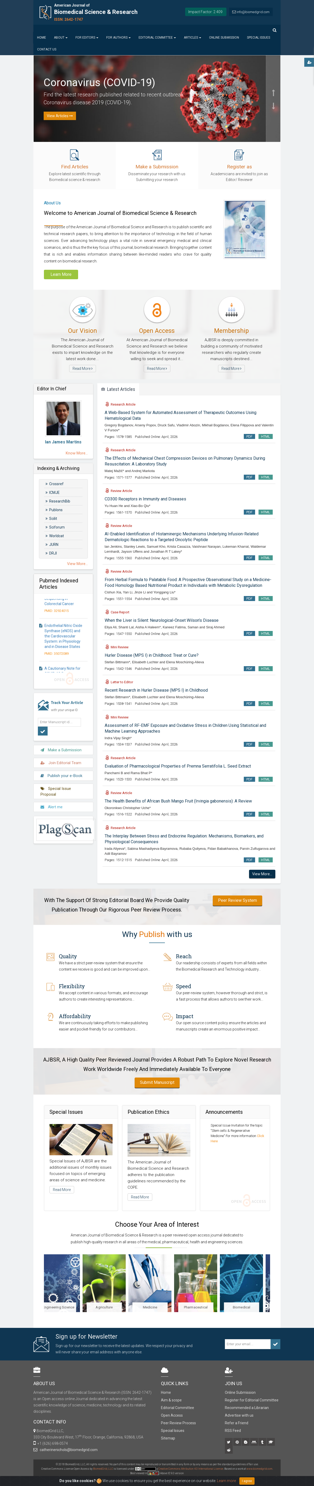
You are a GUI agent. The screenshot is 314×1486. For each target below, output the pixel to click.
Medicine (157, 1307)
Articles (192, 37)
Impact (184, 1016)
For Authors (118, 37)
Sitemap (168, 1438)
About (61, 37)
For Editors (86, 37)
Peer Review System (237, 900)
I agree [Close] (247, 1481)
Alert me (51, 804)
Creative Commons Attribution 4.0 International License (190, 1468)
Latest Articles (118, 389)
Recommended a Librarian (247, 1408)
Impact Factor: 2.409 (205, 12)
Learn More (61, 274)
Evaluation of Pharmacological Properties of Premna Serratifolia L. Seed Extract (178, 766)
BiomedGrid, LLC (103, 1468)
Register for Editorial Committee (251, 1400)
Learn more (226, 1481)
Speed (183, 986)
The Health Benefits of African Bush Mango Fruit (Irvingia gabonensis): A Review (178, 801)
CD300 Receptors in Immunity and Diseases (145, 498)
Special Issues (258, 37)
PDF (249, 436)
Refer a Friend (236, 1423)
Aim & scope (171, 1400)
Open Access (172, 1415)
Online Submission (224, 37)
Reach (184, 956)
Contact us (46, 49)
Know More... (77, 453)
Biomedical (248, 1307)
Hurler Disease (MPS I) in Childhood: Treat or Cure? (152, 655)
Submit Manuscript (157, 1082)
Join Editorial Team (60, 760)
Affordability (75, 1016)
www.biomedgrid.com (259, 1468)
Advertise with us (239, 1415)
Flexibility (72, 986)
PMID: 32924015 (56, 617)
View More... (77, 563)
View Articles (60, 116)
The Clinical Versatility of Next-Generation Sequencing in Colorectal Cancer (64, 602)
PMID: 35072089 (56, 659)
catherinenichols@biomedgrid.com (68, 1450)
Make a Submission (61, 747)
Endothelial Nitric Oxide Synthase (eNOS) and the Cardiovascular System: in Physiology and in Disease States (63, 642)
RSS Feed (233, 1430)
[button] (273, 77)
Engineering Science (66, 1307)
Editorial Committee (157, 37)
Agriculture (111, 1307)
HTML (265, 436)
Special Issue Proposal (55, 788)
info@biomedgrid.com (253, 12)
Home (41, 37)
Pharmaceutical (203, 1307)
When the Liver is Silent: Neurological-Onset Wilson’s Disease (162, 620)
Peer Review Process (178, 1423)
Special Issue (221, 1124)
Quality (68, 956)
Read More (83, 368)
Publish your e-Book (61, 772)
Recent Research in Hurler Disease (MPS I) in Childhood (156, 690)
